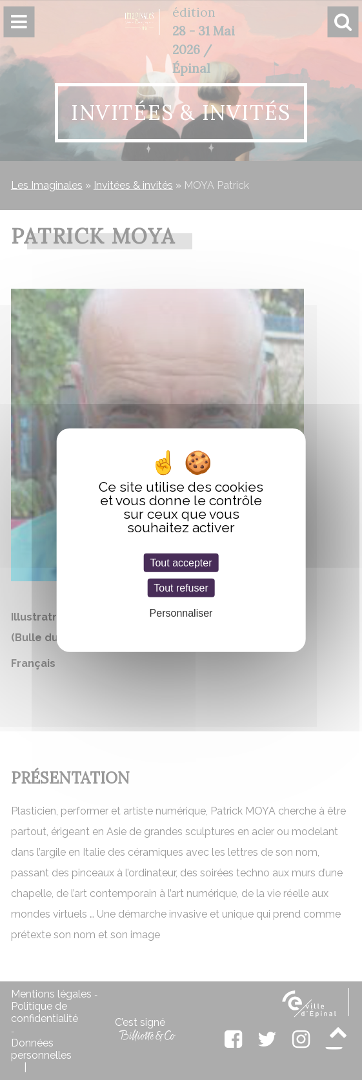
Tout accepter (181, 562)
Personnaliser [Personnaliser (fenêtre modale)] (181, 613)
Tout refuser (181, 588)
